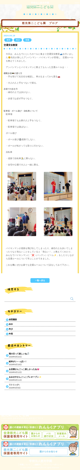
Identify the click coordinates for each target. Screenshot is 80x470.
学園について (25, 465)
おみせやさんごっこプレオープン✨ (25, 377)
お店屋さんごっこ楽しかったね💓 (24, 369)
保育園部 (13, 319)
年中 (11, 324)
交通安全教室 (10, 45)
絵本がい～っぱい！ (18, 361)
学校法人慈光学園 (40, 3)
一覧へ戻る (40, 280)
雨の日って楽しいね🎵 (19, 354)
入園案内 (37, 465)
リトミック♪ (14, 385)
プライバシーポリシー (52, 465)
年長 (11, 334)
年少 (11, 329)
